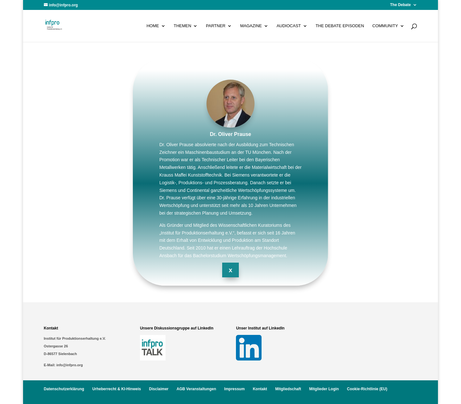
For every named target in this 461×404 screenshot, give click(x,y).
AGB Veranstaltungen (196, 389)
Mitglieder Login (324, 389)
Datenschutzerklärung (64, 389)
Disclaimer (159, 389)
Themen (182, 26)
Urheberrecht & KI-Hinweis (116, 389)
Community (385, 26)
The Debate (400, 5)
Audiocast (289, 26)
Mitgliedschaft (288, 389)
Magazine (251, 26)
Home (153, 26)
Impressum (234, 389)
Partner (215, 26)
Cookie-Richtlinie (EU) (367, 389)
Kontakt (260, 389)
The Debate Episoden (340, 26)
